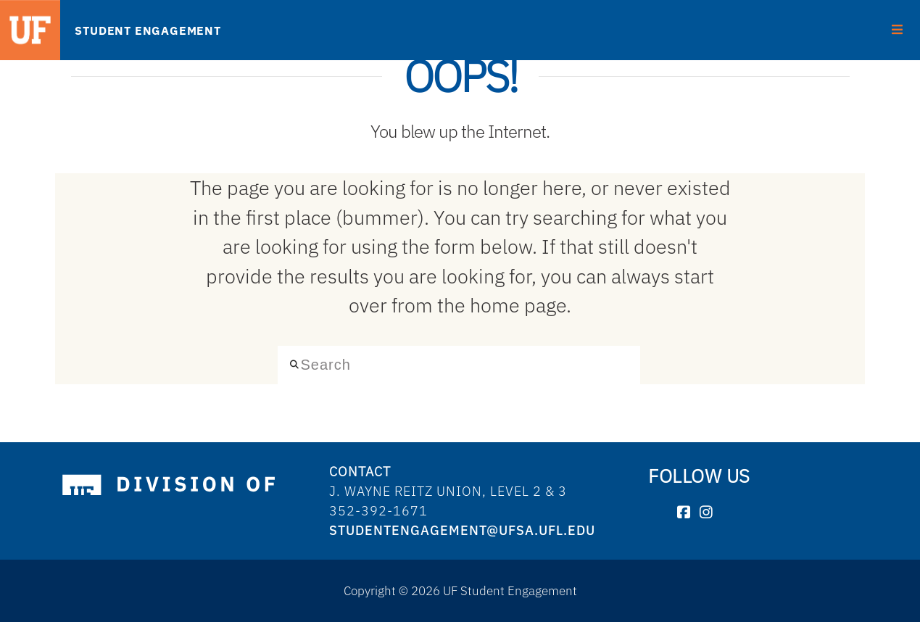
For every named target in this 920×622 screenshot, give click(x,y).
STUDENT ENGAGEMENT (147, 30)
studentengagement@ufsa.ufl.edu (462, 530)
